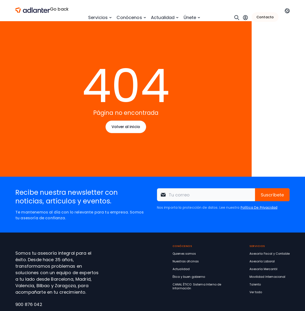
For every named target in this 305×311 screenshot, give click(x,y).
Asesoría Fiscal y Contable (269, 254)
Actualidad (163, 17)
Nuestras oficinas (186, 261)
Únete (190, 17)
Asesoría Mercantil (263, 269)
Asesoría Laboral (262, 261)
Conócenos (129, 17)
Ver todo (255, 292)
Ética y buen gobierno (189, 277)
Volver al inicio (126, 127)
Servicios (98, 17)
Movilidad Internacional (267, 277)
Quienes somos (184, 254)
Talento (255, 284)
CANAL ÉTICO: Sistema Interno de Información (197, 286)
